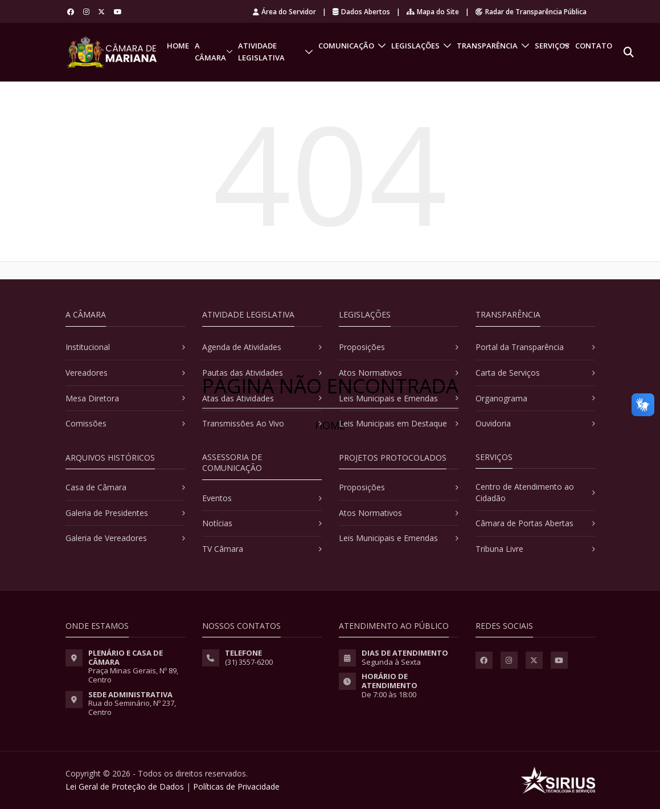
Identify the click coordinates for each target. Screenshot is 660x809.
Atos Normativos (370, 372)
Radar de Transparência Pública (531, 12)
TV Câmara (222, 548)
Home (178, 45)
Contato (593, 45)
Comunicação (346, 45)
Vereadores (86, 372)
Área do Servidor (284, 12)
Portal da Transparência (519, 347)
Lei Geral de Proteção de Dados (124, 786)
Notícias (217, 523)
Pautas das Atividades (242, 372)
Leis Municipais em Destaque (393, 423)
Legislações (415, 45)
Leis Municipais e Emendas (388, 398)
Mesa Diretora (92, 398)
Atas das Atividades (238, 398)
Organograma (501, 398)
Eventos (217, 498)
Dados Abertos (361, 12)
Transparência (487, 45)
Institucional (87, 347)
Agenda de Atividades (241, 347)
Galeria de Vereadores (106, 537)
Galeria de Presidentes (106, 512)
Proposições (362, 347)
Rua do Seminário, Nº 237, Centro (132, 707)
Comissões (85, 423)
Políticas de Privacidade (236, 786)
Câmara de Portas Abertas (524, 523)
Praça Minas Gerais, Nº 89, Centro (133, 675)
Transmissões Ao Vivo (243, 423)
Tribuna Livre (499, 548)
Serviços (552, 45)
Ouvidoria (493, 423)
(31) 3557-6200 (249, 662)
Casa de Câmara (95, 487)
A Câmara (210, 51)
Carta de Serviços (507, 372)
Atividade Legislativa (261, 51)
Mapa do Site (433, 12)
